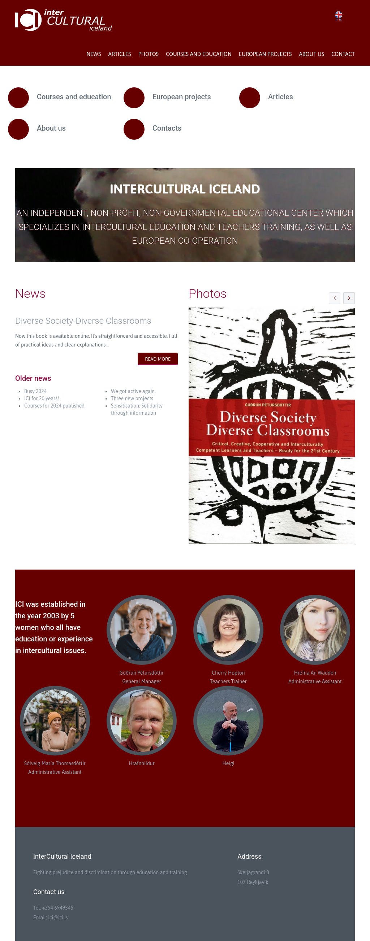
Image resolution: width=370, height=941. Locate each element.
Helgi (228, 763)
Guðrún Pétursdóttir (142, 673)
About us (311, 54)
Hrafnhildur (142, 763)
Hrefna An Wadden (315, 673)
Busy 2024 (35, 391)
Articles (119, 54)
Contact (343, 54)
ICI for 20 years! (41, 398)
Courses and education (199, 54)
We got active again (133, 391)
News (93, 54)
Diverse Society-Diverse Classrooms (83, 321)
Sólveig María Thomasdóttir (55, 763)
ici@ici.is (58, 917)
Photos (148, 54)
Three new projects (132, 398)
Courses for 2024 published (54, 406)
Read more (158, 359)
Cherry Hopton (228, 673)
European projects (265, 54)
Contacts (166, 128)
